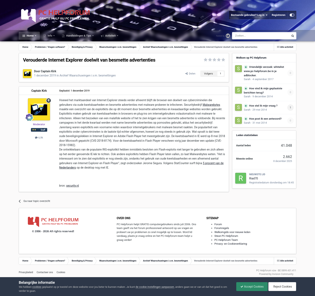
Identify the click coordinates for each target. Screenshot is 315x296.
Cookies (61, 272)
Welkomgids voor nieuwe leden (232, 232)
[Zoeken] (252, 35)
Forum (218, 224)
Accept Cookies (252, 286)
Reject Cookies (282, 286)
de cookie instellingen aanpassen (155, 286)
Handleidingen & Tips (78, 35)
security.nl (72, 185)
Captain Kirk (48, 71)
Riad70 (253, 178)
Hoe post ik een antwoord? (265, 118)
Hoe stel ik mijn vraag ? (263, 105)
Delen (190, 73)
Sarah (247, 79)
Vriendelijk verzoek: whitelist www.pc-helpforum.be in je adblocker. (264, 71)
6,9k (39, 137)
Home (30, 35)
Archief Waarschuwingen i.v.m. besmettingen (87, 75)
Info (50, 35)
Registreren (278, 14)
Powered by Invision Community (276, 274)
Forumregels (221, 228)
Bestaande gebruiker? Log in (249, 15)
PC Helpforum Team (226, 239)
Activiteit (110, 35)
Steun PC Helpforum (226, 235)
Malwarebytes (211, 104)
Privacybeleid (26, 272)
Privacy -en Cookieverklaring (230, 243)
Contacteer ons (45, 272)
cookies (36, 286)
